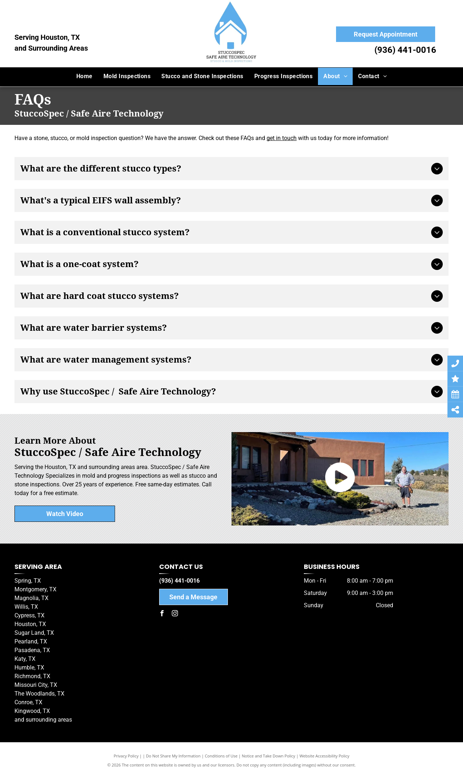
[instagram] (175, 614)
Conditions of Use (221, 756)
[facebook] (162, 614)
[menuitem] (84, 76)
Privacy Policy (126, 756)
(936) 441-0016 (405, 50)
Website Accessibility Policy (324, 756)
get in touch (282, 138)
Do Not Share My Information (173, 756)
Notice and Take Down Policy (269, 756)
